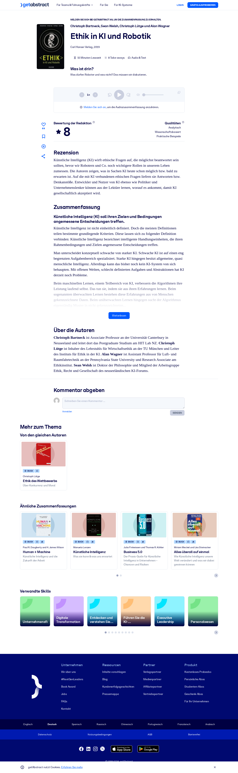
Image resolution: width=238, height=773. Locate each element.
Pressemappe (110, 694)
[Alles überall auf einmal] (195, 525)
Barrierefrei (194, 734)
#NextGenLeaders (72, 679)
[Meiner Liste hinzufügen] (43, 146)
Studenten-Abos (194, 686)
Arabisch (210, 724)
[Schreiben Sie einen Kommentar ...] (123, 403)
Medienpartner (152, 679)
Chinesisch (127, 724)
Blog (104, 679)
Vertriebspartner (153, 694)
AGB (149, 734)
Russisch (101, 724)
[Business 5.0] (144, 525)
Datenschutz (45, 734)
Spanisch (76, 724)
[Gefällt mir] (43, 125)
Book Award (68, 686)
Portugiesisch (155, 724)
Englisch (28, 724)
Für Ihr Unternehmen (196, 701)
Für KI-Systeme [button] (123, 5)
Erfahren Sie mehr (71, 767)
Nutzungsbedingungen (100, 734)
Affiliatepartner (152, 686)
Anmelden (67, 411)
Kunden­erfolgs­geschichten (118, 686)
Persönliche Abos (194, 679)
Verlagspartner (152, 671)
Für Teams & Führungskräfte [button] (75, 5)
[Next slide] (216, 575)
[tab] (117, 575)
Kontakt (66, 708)
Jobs (64, 694)
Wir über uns (68, 671)
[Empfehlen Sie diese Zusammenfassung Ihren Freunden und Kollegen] (43, 156)
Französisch (184, 724)
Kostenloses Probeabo (197, 671)
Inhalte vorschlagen (114, 671)
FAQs (64, 701)
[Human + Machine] (43, 525)
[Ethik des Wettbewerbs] (43, 454)
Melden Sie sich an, (95, 107)
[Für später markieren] (43, 136)
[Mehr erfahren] (93, 122)
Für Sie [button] (104, 5)
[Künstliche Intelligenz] (94, 525)
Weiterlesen (119, 315)
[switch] (119, 95)
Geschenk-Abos (193, 694)
